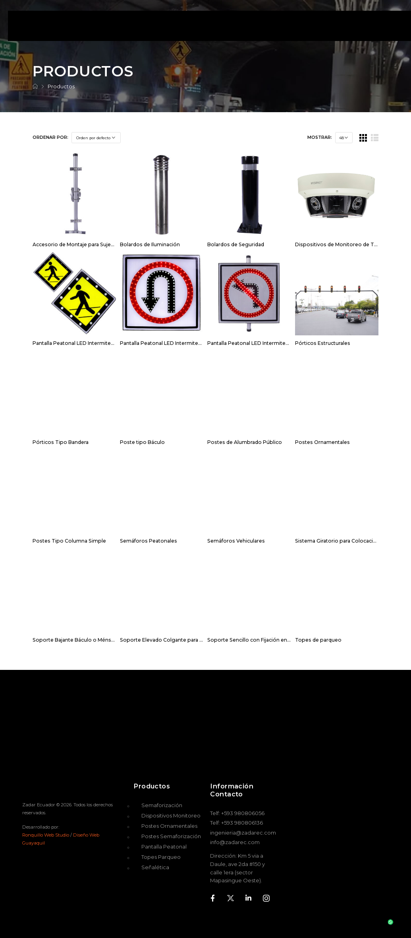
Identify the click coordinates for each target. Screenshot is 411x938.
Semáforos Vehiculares (236, 541)
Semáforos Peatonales (148, 541)
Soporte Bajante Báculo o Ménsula (75, 640)
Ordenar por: (50, 137)
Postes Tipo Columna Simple (69, 541)
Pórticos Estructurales (322, 343)
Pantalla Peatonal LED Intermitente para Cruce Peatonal (101, 343)
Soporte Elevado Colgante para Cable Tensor (176, 640)
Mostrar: (319, 137)
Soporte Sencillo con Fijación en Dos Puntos (262, 640)
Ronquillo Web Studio (45, 835)
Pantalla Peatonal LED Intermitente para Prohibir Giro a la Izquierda (289, 343)
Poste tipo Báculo (142, 442)
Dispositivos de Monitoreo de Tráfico (341, 244)
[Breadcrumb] (35, 86)
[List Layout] (374, 138)
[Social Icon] (212, 898)
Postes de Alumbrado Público (244, 442)
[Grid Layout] (363, 138)
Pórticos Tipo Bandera (61, 442)
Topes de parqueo (318, 640)
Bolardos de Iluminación (150, 244)
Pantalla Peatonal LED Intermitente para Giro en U (181, 343)
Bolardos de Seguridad (235, 244)
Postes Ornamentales (322, 442)
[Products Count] (344, 137)
